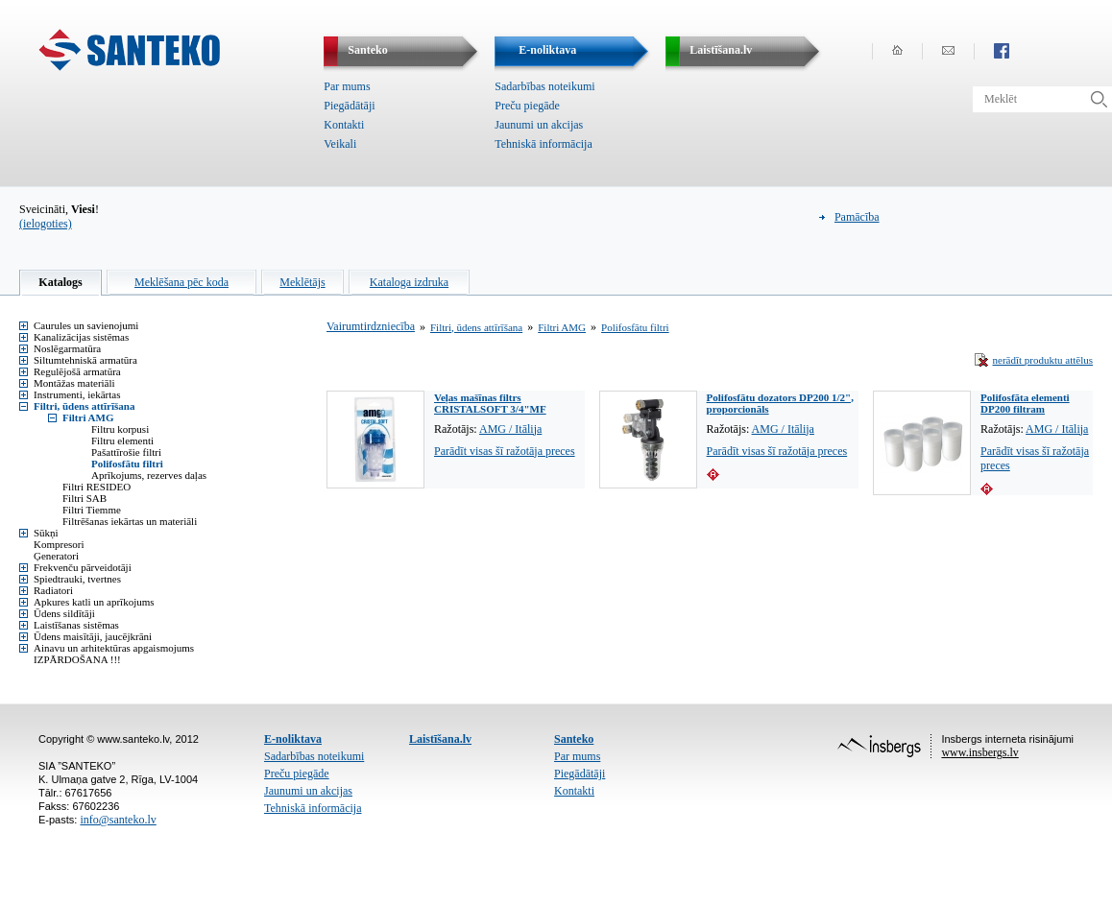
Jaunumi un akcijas (539, 124)
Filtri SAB (84, 498)
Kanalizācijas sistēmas (81, 337)
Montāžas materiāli (74, 383)
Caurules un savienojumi (86, 325)
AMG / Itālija (510, 429)
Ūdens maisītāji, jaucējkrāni (93, 636)
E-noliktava (293, 739)
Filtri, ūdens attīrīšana (84, 406)
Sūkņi (46, 532)
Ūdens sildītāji (64, 613)
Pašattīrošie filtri (126, 452)
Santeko (573, 739)
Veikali (340, 144)
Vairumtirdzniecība (370, 326)
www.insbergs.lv (979, 752)
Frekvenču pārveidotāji (83, 567)
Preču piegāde (527, 105)
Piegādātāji (349, 105)
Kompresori (59, 544)
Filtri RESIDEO (96, 486)
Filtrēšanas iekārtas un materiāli (129, 521)
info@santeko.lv (118, 819)
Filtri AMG (87, 417)
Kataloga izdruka (409, 282)
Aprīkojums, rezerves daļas (148, 475)
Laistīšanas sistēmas (76, 625)
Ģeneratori (56, 555)
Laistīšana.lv (440, 739)
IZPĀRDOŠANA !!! (77, 659)
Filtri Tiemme (91, 509)
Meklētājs (302, 282)
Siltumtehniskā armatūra (85, 360)
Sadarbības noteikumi (544, 86)
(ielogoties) (45, 223)
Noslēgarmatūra (67, 348)
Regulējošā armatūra (77, 371)
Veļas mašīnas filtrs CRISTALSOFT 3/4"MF (490, 403)
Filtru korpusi (120, 429)
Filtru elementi (122, 440)
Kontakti (344, 124)
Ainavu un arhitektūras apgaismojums (114, 648)
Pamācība (857, 217)
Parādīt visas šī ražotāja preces (504, 451)
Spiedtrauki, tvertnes (77, 578)
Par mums (347, 86)
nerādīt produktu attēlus (1043, 360)
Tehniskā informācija (543, 144)
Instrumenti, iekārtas (77, 394)
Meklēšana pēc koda (181, 282)
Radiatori (53, 590)
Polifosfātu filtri (127, 463)
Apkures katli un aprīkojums (94, 601)
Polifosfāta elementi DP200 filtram (1025, 403)
